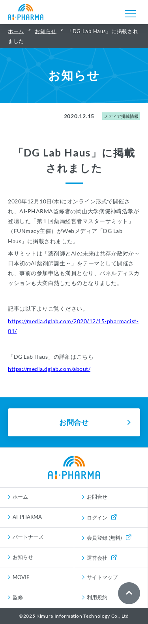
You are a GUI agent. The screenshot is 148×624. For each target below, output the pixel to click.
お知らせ (45, 31)
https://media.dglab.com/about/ (49, 368)
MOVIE (21, 577)
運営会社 (101, 558)
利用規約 (97, 597)
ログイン (101, 517)
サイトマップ (102, 577)
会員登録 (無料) (109, 538)
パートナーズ (28, 537)
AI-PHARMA (27, 517)
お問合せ (97, 497)
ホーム (16, 31)
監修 (18, 597)
